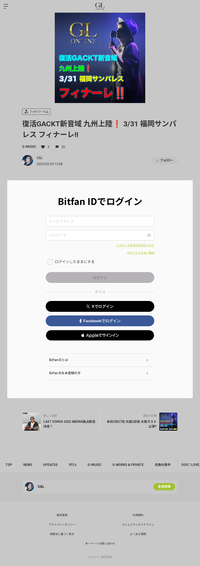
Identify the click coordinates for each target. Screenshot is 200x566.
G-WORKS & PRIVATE (129, 465)
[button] (100, 335)
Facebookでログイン (99, 321)
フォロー (164, 160)
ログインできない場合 (140, 252)
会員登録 (164, 486)
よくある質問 (138, 534)
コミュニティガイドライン (138, 524)
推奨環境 (62, 515)
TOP (9, 465)
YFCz (74, 465)
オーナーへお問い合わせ (100, 543)
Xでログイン (99, 306)
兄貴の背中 (165, 465)
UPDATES (51, 465)
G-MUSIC (29, 146)
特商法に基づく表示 (62, 534)
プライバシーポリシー (62, 524)
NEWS (28, 465)
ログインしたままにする (75, 262)
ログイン (192, 6)
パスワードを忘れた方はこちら (135, 245)
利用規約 (138, 515)
